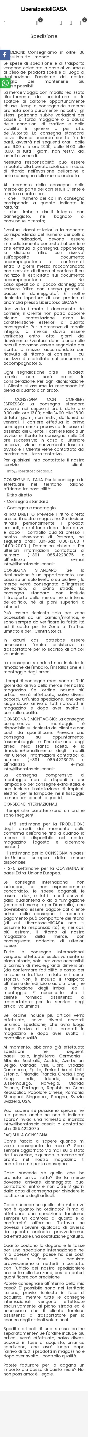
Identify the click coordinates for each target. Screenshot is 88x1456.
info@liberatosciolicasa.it (29, 471)
